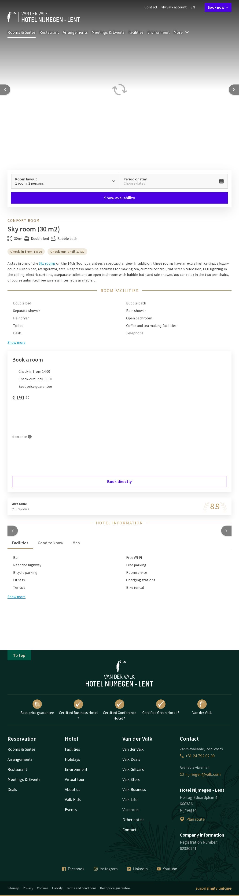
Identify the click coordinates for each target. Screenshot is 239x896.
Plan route (192, 819)
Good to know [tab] (50, 542)
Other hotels (133, 819)
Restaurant (49, 32)
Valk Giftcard (133, 769)
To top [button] (19, 655)
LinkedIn (137, 868)
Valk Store (131, 779)
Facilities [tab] (20, 542)
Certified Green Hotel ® (160, 707)
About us (72, 789)
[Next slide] (234, 89)
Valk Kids (73, 799)
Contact (151, 7)
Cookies (42, 888)
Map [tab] (76, 542)
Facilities (135, 32)
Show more (16, 596)
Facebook (73, 868)
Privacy (28, 888)
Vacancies (131, 809)
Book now (218, 7)
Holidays (72, 759)
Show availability (119, 198)
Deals (12, 789)
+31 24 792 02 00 (197, 755)
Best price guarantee (37, 707)
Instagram (106, 868)
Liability (57, 888)
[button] (12, 531)
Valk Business (134, 789)
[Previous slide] (5, 89)
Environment (158, 32)
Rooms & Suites (21, 32)
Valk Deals (131, 759)
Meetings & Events (108, 32)
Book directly (119, 481)
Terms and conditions (81, 888)
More (181, 32)
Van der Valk (202, 707)
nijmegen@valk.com (200, 774)
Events (71, 809)
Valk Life (129, 799)
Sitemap (13, 888)
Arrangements (75, 32)
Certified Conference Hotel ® (119, 709)
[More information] (30, 436)
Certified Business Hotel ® (78, 709)
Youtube (167, 868)
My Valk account (174, 7)
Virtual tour (75, 779)
